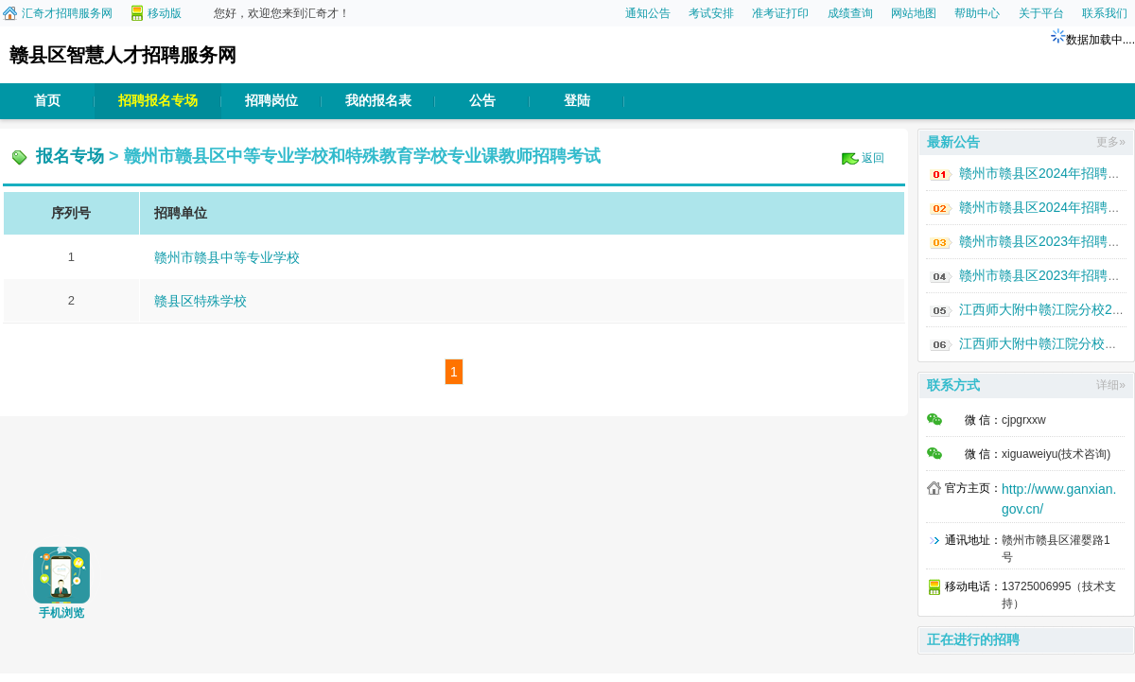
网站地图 (913, 13)
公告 (482, 101)
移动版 (165, 13)
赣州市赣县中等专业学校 (227, 257)
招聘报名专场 (158, 101)
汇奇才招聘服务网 (67, 13)
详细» (1111, 385)
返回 (873, 158)
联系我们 (1104, 13)
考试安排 (711, 13)
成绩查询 (850, 13)
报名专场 (70, 156)
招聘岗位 (271, 101)
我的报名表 (378, 101)
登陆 (577, 101)
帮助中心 (977, 13)
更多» (1111, 142)
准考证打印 (780, 13)
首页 (47, 101)
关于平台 (1041, 13)
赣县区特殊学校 (200, 300)
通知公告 (648, 13)
